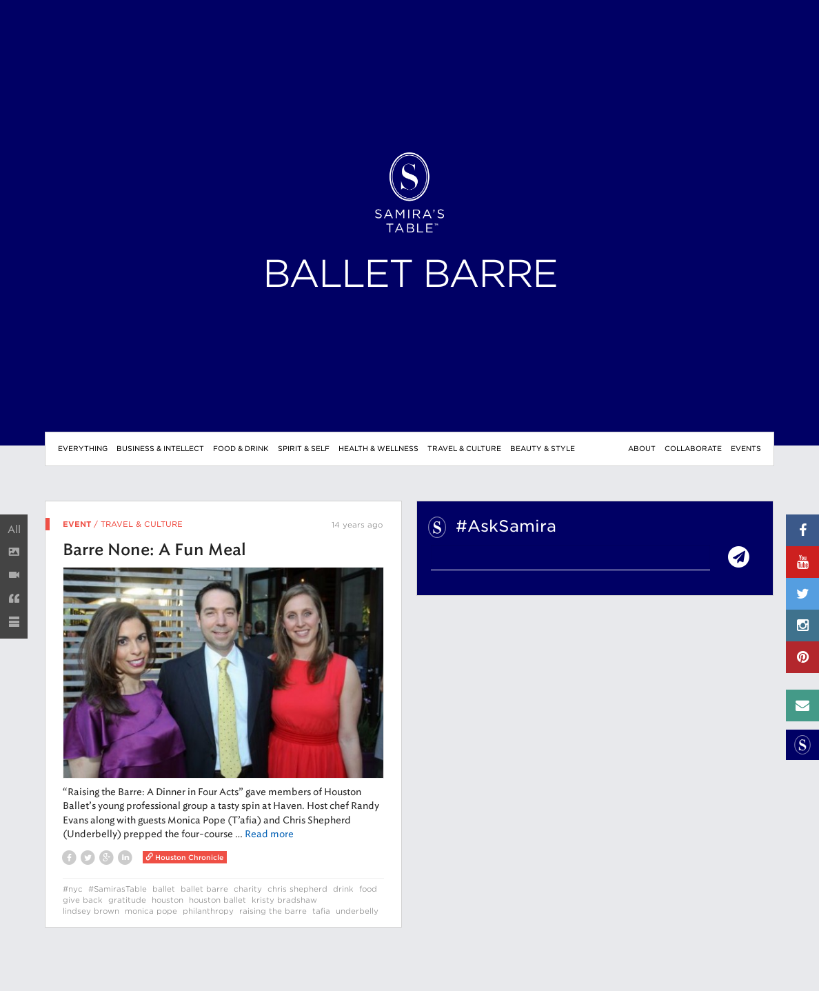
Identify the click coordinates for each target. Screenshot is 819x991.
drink (343, 889)
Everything (83, 448)
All (14, 529)
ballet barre (204, 889)
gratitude (127, 900)
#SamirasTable (117, 889)
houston (167, 900)
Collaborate (693, 448)
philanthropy (208, 911)
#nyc (73, 889)
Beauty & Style (542, 448)
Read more (269, 834)
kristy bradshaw (284, 900)
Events (746, 448)
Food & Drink (241, 448)
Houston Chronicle (184, 857)
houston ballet (217, 900)
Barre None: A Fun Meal (154, 551)
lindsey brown (91, 911)
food (368, 889)
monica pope (151, 911)
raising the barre (273, 911)
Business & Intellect (160, 448)
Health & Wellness (378, 448)
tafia (321, 911)
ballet (163, 889)
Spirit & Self (304, 448)
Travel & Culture (464, 448)
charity (248, 889)
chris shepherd (297, 889)
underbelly (357, 911)
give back (83, 900)
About (642, 448)
